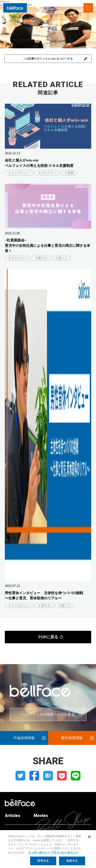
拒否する (72, 862)
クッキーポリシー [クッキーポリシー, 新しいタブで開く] (39, 854)
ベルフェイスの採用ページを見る (48, 714)
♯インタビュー (19, 172)
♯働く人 (61, 258)
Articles (12, 815)
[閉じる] (89, 838)
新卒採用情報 (72, 738)
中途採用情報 (24, 738)
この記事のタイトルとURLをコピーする (48, 58)
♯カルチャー (47, 172)
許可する (43, 862)
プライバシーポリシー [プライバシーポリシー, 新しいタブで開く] (64, 854)
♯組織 (69, 172)
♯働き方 (41, 258)
